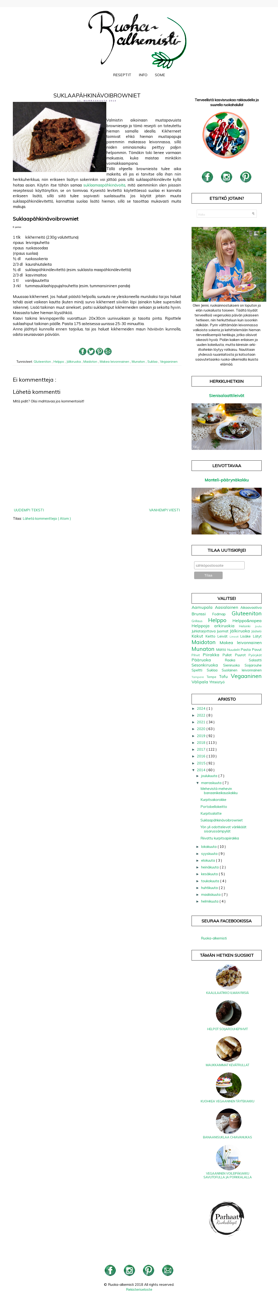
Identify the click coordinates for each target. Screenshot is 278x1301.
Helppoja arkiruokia (215, 625)
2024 (201, 708)
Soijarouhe (253, 665)
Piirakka (213, 654)
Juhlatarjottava (204, 631)
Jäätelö (256, 631)
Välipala (200, 682)
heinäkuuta (210, 867)
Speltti (199, 670)
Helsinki (247, 626)
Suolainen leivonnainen (242, 670)
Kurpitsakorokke (213, 799)
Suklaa (152, 361)
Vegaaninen (169, 361)
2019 (201, 736)
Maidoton (90, 361)
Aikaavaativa (251, 607)
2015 (201, 763)
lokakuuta (209, 846)
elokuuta (208, 860)
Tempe (213, 677)
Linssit (235, 636)
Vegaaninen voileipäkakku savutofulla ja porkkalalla (227, 1175)
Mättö (221, 649)
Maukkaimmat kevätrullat (227, 1065)
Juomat (223, 631)
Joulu (258, 626)
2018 (201, 742)
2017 (201, 749)
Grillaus (200, 621)
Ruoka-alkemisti (214, 938)
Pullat (228, 655)
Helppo (59, 361)
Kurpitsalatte (211, 813)
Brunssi (202, 613)
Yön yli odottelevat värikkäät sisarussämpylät (223, 829)
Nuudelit (234, 650)
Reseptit (122, 74)
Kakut (198, 636)
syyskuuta (209, 853)
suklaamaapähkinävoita (104, 185)
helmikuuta (210, 901)
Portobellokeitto (213, 806)
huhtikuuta (210, 887)
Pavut (257, 649)
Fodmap (222, 614)
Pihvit (197, 655)
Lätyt (257, 636)
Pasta (246, 649)
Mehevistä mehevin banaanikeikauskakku (219, 790)
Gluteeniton (43, 361)
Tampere (199, 677)
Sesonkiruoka (207, 665)
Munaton (139, 361)
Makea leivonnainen (115, 361)
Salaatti (255, 660)
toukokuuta (210, 881)
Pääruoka (208, 660)
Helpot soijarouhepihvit (227, 1029)
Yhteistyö (217, 682)
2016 (201, 756)
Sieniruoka (234, 665)
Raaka (237, 660)
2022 (201, 715)
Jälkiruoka (74, 361)
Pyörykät (255, 655)
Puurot (242, 655)
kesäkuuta (210, 874)
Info (143, 74)
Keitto (211, 636)
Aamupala (203, 607)
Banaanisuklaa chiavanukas (227, 1137)
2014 (201, 770)
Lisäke (246, 636)
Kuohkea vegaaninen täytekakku (227, 1101)
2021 (201, 722)
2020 (201, 729)
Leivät (223, 636)
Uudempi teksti (29, 510)
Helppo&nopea (247, 620)
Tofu (225, 676)
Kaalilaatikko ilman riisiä (227, 993)
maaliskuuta (211, 894)
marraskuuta (211, 783)
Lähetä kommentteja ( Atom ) (47, 518)
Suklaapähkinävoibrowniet (221, 820)
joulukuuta (209, 776)
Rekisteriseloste (139, 1289)
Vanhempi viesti (164, 510)
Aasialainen (227, 607)
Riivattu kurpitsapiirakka (219, 838)
